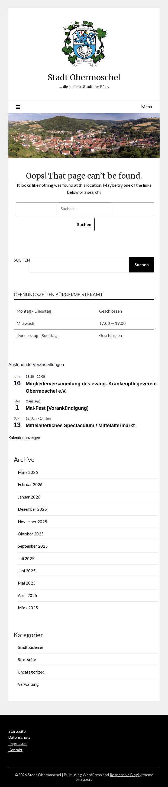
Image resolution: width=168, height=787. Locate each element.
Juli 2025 (26, 558)
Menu (146, 106)
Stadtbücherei (30, 647)
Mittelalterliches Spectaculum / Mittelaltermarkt (80, 425)
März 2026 (28, 472)
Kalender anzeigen (24, 438)
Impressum (17, 743)
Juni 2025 (26, 570)
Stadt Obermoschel (84, 77)
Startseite (27, 659)
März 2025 (28, 607)
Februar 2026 (30, 484)
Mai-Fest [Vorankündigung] (57, 408)
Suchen (22, 260)
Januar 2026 (29, 496)
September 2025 (33, 546)
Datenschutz (19, 737)
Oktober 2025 (31, 533)
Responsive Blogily (125, 774)
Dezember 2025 (32, 509)
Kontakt (15, 749)
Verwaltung (28, 684)
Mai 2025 (26, 582)
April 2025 (27, 595)
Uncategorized (31, 671)
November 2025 (32, 521)
